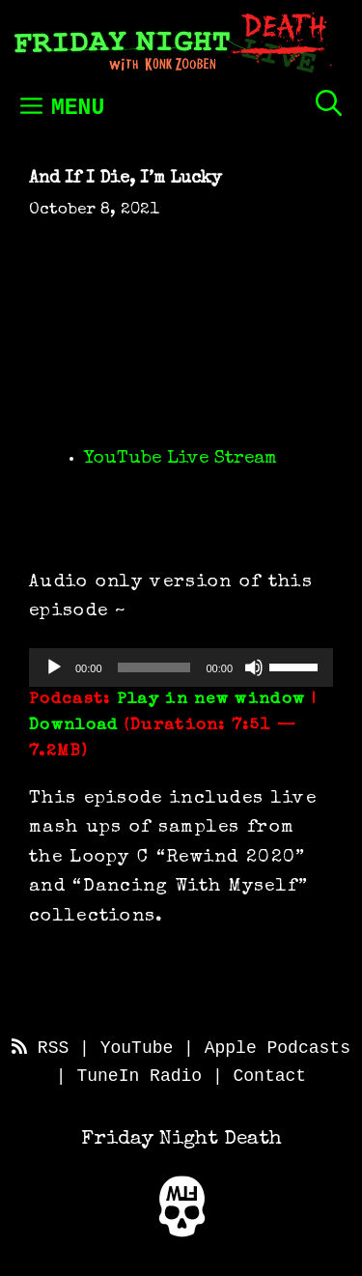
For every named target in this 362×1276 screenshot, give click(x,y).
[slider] (154, 667)
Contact (270, 1076)
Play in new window (211, 700)
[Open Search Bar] (328, 103)
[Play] (54, 667)
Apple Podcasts (277, 1048)
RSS (40, 1048)
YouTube (137, 1048)
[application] (181, 667)
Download (73, 726)
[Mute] (254, 667)
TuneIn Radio (139, 1076)
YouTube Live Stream (180, 459)
